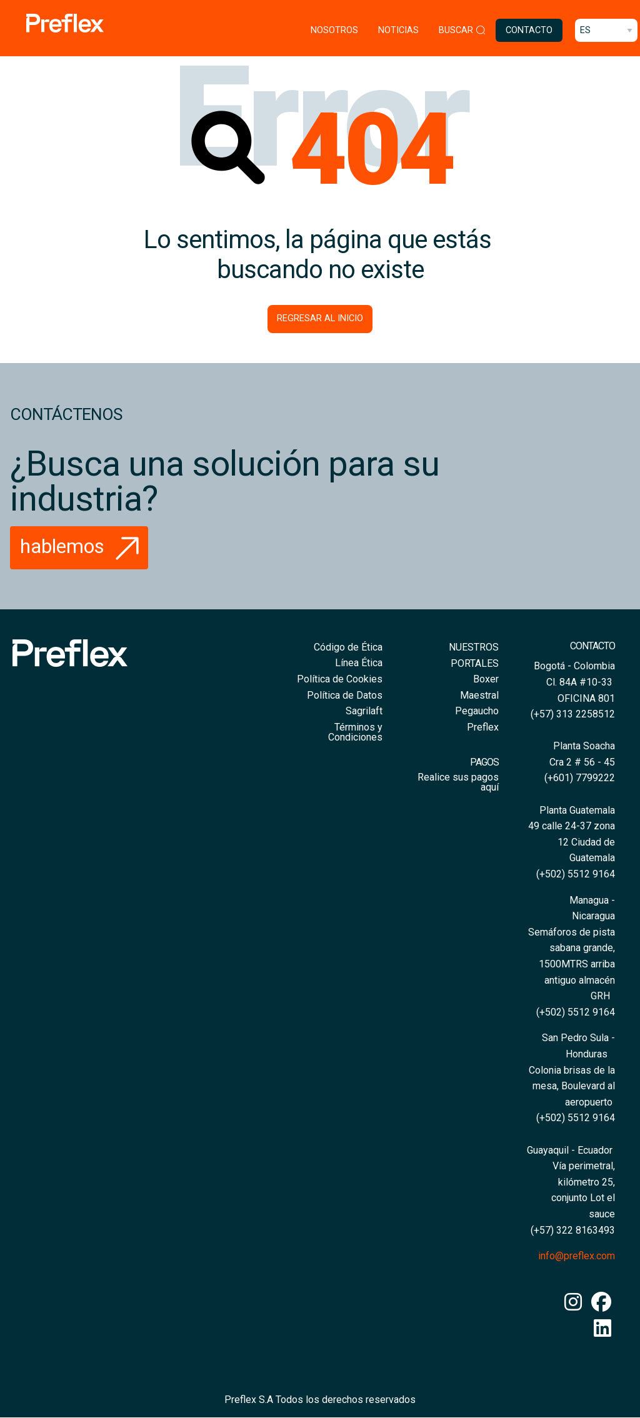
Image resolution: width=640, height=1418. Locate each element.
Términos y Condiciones (355, 732)
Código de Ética (348, 647)
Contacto (529, 30)
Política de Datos (344, 695)
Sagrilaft (364, 711)
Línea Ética (358, 663)
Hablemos (82, 546)
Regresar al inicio (320, 318)
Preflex (483, 727)
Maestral (479, 695)
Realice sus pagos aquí (458, 782)
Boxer (486, 679)
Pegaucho (477, 711)
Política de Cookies (339, 679)
